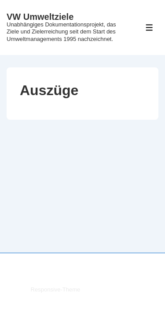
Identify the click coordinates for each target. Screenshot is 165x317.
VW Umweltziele (40, 17)
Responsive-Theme (56, 289)
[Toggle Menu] (149, 27)
